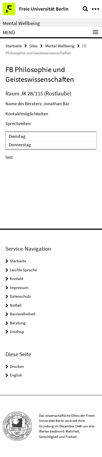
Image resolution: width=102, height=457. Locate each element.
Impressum (19, 287)
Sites (33, 45)
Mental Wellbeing (21, 23)
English (16, 375)
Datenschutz (20, 296)
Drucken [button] (17, 366)
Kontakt (16, 278)
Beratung (18, 322)
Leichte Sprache (23, 269)
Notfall (15, 305)
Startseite (13, 45)
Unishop (17, 331)
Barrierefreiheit (22, 313)
